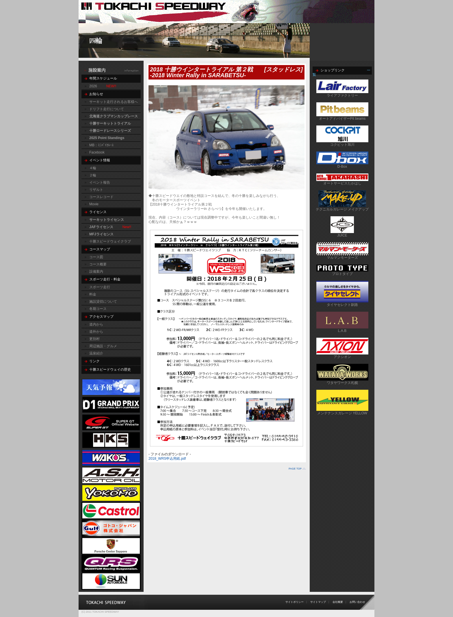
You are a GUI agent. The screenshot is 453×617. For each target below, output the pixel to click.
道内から (96, 324)
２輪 (92, 175)
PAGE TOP (295, 468)
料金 (92, 294)
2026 (93, 86)
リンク (94, 361)
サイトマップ (318, 602)
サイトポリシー (294, 602)
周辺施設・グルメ (103, 346)
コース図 (96, 257)
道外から (96, 332)
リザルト (96, 190)
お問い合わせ (357, 602)
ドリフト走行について (106, 109)
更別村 (94, 339)
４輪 (92, 168)
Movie (94, 204)
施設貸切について (103, 302)
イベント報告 (99, 182)
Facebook (97, 152)
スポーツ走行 (99, 287)
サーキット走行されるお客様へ (113, 102)
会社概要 (338, 602)
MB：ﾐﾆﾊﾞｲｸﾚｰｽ (101, 145)
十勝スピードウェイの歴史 (110, 369)
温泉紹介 (96, 353)
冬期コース (98, 309)
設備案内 (96, 271)
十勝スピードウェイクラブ (110, 241)
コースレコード (101, 197)
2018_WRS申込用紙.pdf (167, 459)
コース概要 (98, 264)
